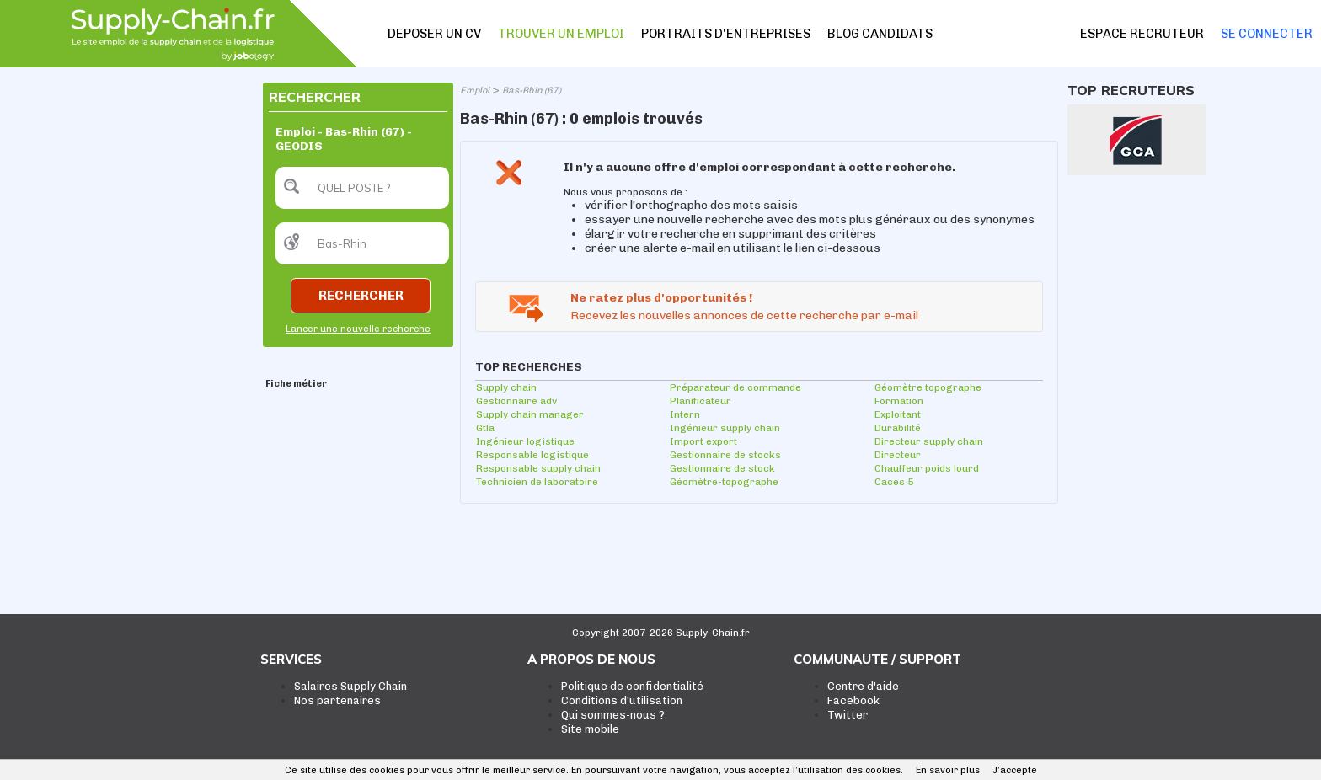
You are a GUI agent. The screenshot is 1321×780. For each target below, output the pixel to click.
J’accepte (1014, 770)
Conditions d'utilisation (621, 700)
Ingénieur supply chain (725, 428)
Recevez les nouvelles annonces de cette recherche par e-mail (744, 315)
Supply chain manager (530, 414)
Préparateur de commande (735, 387)
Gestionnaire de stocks (725, 455)
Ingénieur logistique (525, 441)
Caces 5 (893, 482)
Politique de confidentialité (632, 686)
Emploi (474, 90)
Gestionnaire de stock (722, 468)
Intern (685, 414)
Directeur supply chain (928, 441)
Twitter (847, 714)
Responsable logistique (532, 455)
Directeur (897, 455)
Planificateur (700, 401)
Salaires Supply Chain (350, 686)
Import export (703, 441)
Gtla (485, 428)
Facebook (853, 700)
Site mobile (590, 729)
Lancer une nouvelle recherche (358, 328)
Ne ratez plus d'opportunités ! (661, 298)
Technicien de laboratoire (537, 482)
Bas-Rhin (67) (531, 90)
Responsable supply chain (538, 468)
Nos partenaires (337, 700)
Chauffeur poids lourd (926, 468)
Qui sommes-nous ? (613, 714)
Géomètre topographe (927, 387)
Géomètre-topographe (724, 482)
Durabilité (897, 428)
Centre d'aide (863, 686)
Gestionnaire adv (516, 401)
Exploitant (897, 414)
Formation (898, 401)
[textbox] (362, 188)
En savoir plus (948, 770)
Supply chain (506, 387)
